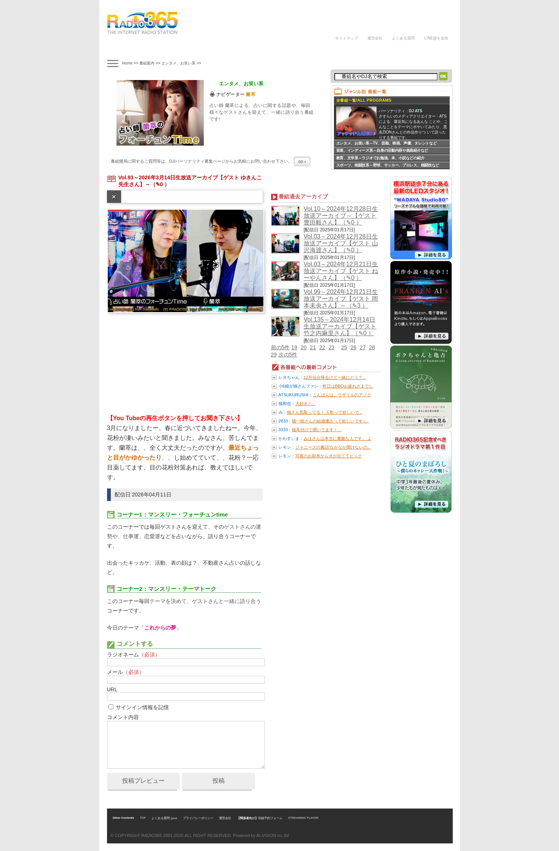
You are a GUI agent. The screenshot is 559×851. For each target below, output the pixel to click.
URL (112, 689)
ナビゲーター (190, 50)
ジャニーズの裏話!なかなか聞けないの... (333, 447)
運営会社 (375, 38)
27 (363, 347)
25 (344, 347)
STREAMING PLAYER (303, 818)
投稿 (219, 780)
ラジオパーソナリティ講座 (256, 50)
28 (372, 347)
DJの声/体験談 (345, 50)
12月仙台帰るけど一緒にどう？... (335, 377)
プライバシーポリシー (198, 818)
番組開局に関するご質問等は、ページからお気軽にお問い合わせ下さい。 (211, 161)
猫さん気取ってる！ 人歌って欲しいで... (324, 412)
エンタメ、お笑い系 (178, 63)
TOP (143, 818)
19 (294, 347)
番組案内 (123, 50)
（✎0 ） (160, 184)
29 (274, 355)
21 (313, 347)
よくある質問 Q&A (164, 818)
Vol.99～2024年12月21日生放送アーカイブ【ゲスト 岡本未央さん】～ (341, 299)
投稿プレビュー (143, 780)
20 (304, 347)
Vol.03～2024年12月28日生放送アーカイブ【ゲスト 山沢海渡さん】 (341, 243)
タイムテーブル (156, 50)
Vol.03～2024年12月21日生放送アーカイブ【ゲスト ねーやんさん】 (341, 271)
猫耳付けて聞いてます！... (316, 429)
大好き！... (305, 403)
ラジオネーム (133, 655)
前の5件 (280, 347)
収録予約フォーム (270, 818)
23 (332, 347)
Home (127, 63)
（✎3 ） (357, 305)
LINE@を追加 (436, 38)
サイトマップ (346, 38)
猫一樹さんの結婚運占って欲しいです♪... (330, 421)
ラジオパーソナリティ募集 (298, 50)
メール (125, 672)
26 (353, 347)
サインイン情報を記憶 (142, 707)
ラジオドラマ (223, 50)
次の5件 (288, 355)
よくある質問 (403, 38)
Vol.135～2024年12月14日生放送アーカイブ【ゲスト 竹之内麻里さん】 (340, 326)
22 (322, 347)
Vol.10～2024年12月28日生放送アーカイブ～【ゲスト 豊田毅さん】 (341, 216)
